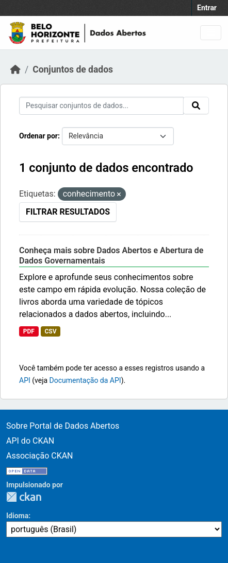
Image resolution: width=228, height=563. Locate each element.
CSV (50, 331)
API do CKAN (30, 441)
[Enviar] (196, 105)
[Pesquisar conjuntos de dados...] (101, 106)
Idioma (17, 516)
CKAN (23, 496)
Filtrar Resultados (68, 212)
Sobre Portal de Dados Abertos (62, 426)
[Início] (15, 69)
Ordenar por (38, 136)
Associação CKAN (39, 456)
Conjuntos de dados (72, 69)
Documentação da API (85, 380)
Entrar (207, 8)
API (24, 380)
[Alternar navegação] (210, 32)
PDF (29, 331)
